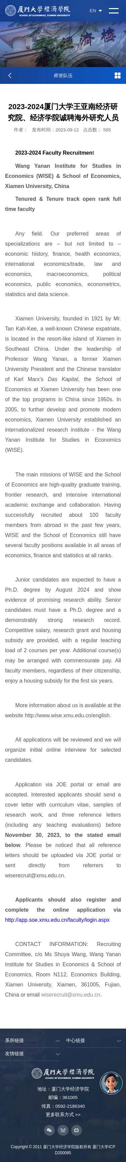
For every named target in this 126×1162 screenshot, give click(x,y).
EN (96, 10)
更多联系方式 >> (63, 1114)
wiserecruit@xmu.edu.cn (70, 995)
